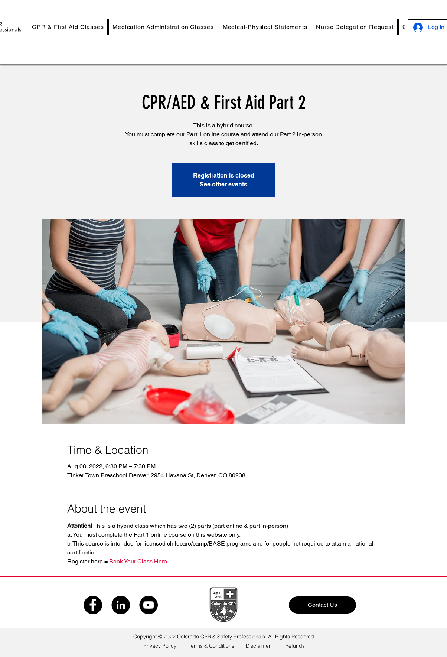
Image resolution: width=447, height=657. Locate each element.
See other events (223, 184)
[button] (68, 27)
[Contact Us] (322, 605)
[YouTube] (148, 605)
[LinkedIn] (120, 605)
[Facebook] (93, 605)
